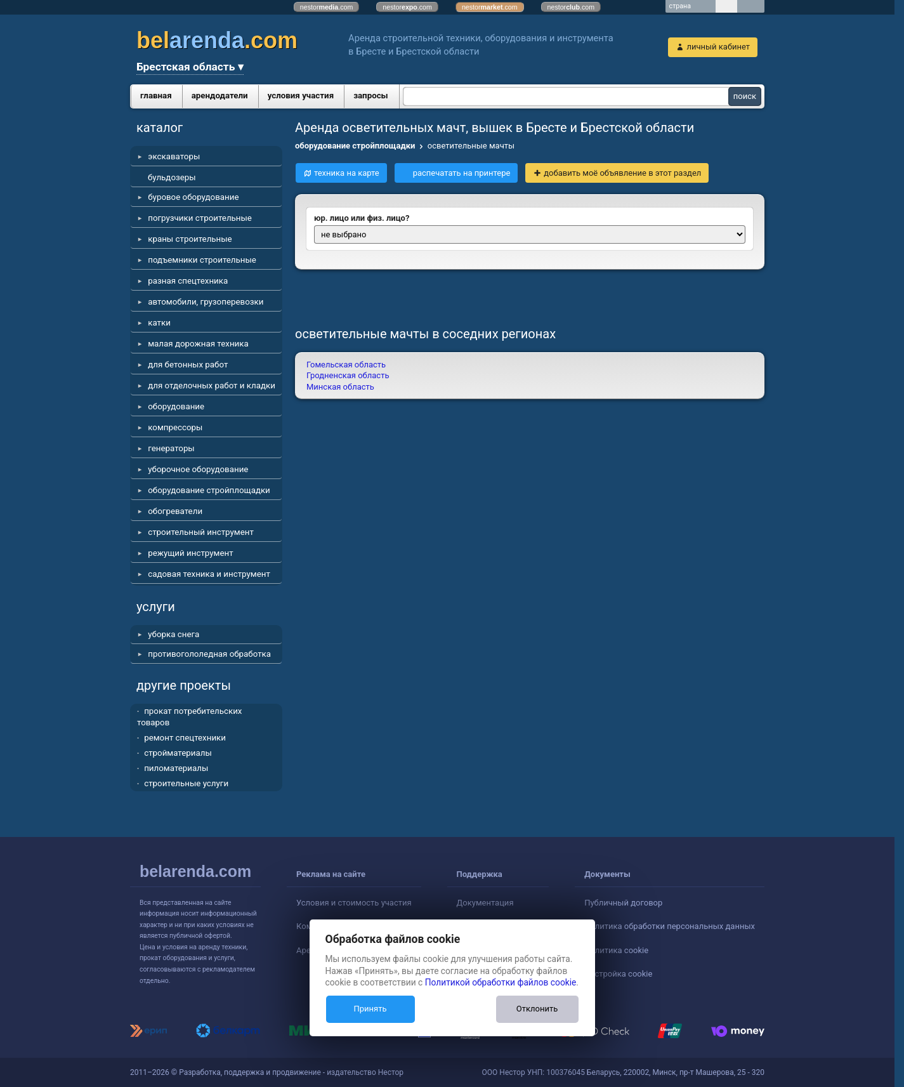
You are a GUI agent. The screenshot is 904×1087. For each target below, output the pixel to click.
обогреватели (175, 511)
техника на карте (346, 173)
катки (159, 322)
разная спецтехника (188, 281)
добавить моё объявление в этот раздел (622, 173)
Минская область (340, 387)
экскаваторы (174, 156)
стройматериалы (178, 753)
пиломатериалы (176, 768)
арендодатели (220, 95)
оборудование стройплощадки (209, 490)
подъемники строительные (202, 260)
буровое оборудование (193, 197)
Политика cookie (616, 950)
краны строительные (190, 239)
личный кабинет (718, 46)
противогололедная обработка (209, 654)
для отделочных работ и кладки (211, 385)
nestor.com (326, 7)
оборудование (176, 406)
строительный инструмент (201, 532)
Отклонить (537, 1008)
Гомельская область (346, 364)
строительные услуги (186, 783)
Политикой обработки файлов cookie (501, 982)
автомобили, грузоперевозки (205, 301)
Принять (369, 1008)
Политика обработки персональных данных (669, 926)
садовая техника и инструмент (209, 574)
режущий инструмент (190, 553)
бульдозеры (172, 177)
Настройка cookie (618, 973)
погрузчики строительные (200, 218)
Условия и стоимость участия (354, 902)
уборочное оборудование (198, 469)
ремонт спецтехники (185, 737)
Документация (485, 902)
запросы (370, 95)
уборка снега (173, 634)
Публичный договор (623, 902)
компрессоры (175, 427)
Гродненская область (348, 375)
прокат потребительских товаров (189, 716)
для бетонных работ (188, 364)
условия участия (301, 95)
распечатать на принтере (462, 173)
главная (156, 95)
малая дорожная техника (198, 343)
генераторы (171, 448)
